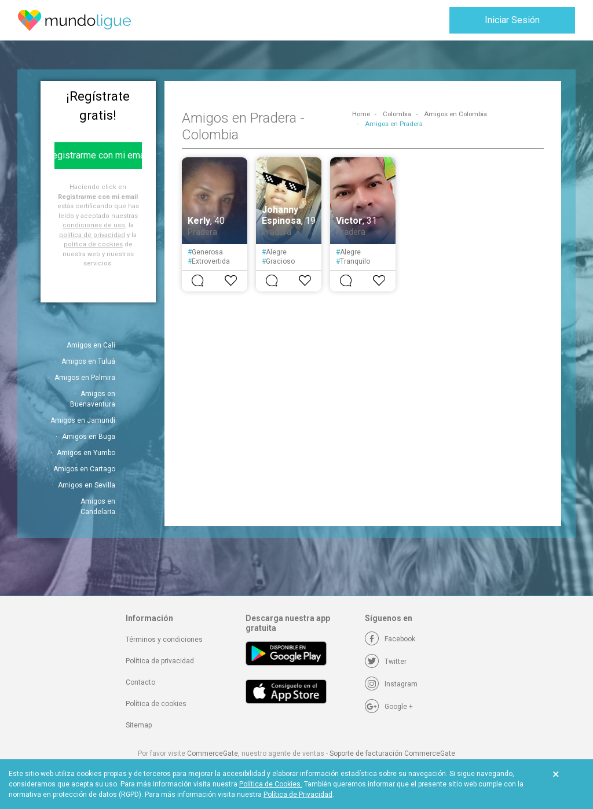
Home (361, 114)
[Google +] (389, 707)
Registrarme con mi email (98, 155)
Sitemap (139, 725)
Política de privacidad (160, 661)
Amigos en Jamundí (82, 420)
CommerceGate (212, 753)
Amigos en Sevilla (86, 485)
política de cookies (93, 244)
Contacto (140, 682)
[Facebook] (390, 639)
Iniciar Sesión (512, 19)
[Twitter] (386, 661)
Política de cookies (156, 704)
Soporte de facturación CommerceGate (392, 753)
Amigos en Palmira (84, 378)
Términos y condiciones (164, 640)
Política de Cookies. (270, 784)
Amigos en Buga (88, 437)
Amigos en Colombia (455, 114)
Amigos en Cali (91, 345)
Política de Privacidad (297, 794)
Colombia (397, 114)
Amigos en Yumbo (86, 453)
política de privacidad (92, 235)
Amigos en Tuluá (88, 361)
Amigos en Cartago (84, 469)
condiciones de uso (94, 225)
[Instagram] (391, 684)
